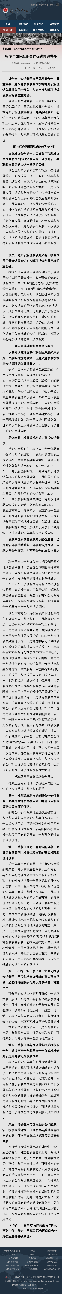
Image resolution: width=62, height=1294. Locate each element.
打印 (54, 67)
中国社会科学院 (12, 1265)
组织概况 (23, 23)
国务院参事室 (12, 1262)
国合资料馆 (38, 30)
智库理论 (23, 30)
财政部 (12, 1255)
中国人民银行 (12, 1258)
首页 (7, 23)
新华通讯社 (52, 1262)
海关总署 (32, 1258)
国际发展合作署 (52, 1258)
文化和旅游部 (52, 1255)
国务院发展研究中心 (32, 1265)
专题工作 (7, 30)
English (42, 4)
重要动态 (38, 23)
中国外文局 (52, 1265)
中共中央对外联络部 (12, 1251)
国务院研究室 (32, 1262)
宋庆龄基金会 (32, 1269)
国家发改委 (52, 1251)
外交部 (32, 1251)
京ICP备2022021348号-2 (48, 1277)
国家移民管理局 (12, 1269)
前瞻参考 (54, 30)
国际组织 (35, 48)
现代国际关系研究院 (52, 1269)
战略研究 (54, 23)
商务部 (32, 1255)
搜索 (57, 4)
